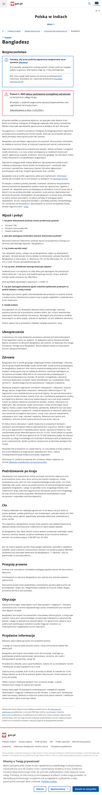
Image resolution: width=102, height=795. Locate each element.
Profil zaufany (41, 741)
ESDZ (26, 206)
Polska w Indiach (51, 16)
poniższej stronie (60, 178)
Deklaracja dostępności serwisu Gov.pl (31, 746)
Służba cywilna (25, 741)
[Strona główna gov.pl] (17, 4)
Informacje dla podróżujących (55, 31)
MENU (51, 24)
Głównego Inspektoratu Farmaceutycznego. (28, 462)
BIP (51, 741)
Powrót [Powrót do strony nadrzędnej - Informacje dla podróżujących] (8, 37)
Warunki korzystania (81, 741)
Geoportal (6, 746)
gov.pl (9, 735)
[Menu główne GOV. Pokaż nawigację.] (3, 3)
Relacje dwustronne (32, 31)
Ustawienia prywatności (61, 746)
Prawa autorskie (63, 741)
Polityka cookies (9, 741)
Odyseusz (23, 62)
